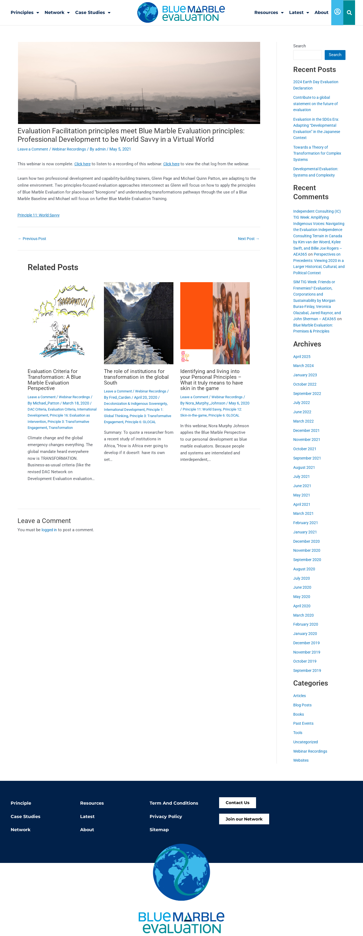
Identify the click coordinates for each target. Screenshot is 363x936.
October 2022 (305, 390)
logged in (50, 534)
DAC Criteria (38, 408)
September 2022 (308, 399)
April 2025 (302, 362)
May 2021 (302, 500)
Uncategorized (306, 747)
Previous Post (33, 238)
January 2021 (305, 537)
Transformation (41, 432)
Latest (299, 13)
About (322, 12)
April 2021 (302, 510)
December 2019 (307, 648)
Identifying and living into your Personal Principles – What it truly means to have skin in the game (213, 379)
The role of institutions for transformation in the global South (138, 376)
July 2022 (301, 408)
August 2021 (304, 473)
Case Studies (93, 13)
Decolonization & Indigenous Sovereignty (138, 402)
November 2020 (307, 556)
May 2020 (302, 602)
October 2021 (305, 454)
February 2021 (306, 528)
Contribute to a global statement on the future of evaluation (317, 103)
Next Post (248, 238)
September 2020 (308, 565)
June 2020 (302, 593)
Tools (298, 738)
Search (299, 45)
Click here (83, 163)
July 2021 (301, 482)
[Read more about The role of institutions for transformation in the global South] (138, 322)
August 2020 (304, 574)
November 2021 (307, 445)
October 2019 (305, 667)
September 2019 (308, 676)
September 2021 (308, 463)
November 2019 (307, 657)
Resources (269, 13)
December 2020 (307, 547)
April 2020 (302, 611)
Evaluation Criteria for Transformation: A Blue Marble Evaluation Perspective (56, 379)
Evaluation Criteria (65, 408)
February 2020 (306, 630)
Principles (25, 13)
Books (299, 720)
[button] (349, 12)
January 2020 (305, 639)
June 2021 (302, 491)
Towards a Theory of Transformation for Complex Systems (319, 153)
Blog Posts (303, 710)
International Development (50, 414)
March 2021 (304, 519)
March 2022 (304, 426)
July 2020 (301, 584)
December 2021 (307, 436)
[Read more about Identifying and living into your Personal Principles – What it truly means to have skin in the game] (215, 322)
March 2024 (304, 371)
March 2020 (304, 621)
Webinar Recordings (72, 148)
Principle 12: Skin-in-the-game (205, 414)
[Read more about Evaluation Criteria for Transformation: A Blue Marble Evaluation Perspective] (62, 322)
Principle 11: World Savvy (40, 214)
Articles (300, 701)
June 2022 (302, 417)
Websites (301, 766)
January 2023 (305, 381)
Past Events (304, 729)
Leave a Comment (34, 148)
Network (57, 13)
